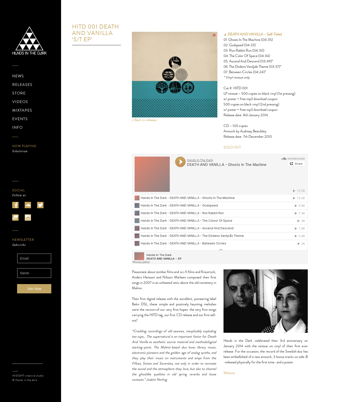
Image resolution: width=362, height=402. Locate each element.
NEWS (18, 76)
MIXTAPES (22, 110)
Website (229, 373)
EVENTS (20, 119)
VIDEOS (20, 101)
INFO (17, 127)
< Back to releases (144, 120)
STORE (19, 93)
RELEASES (22, 84)
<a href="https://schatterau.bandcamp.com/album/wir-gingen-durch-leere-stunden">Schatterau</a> (34, 165)
